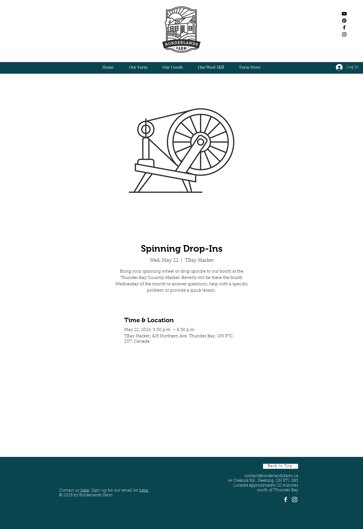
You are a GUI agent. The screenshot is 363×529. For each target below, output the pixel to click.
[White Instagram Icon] (294, 499)
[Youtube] (344, 14)
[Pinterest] (344, 21)
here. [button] (144, 491)
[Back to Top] (280, 466)
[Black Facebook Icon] (344, 27)
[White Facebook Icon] (285, 499)
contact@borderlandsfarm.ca (271, 476)
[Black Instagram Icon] (344, 34)
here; (85, 491)
